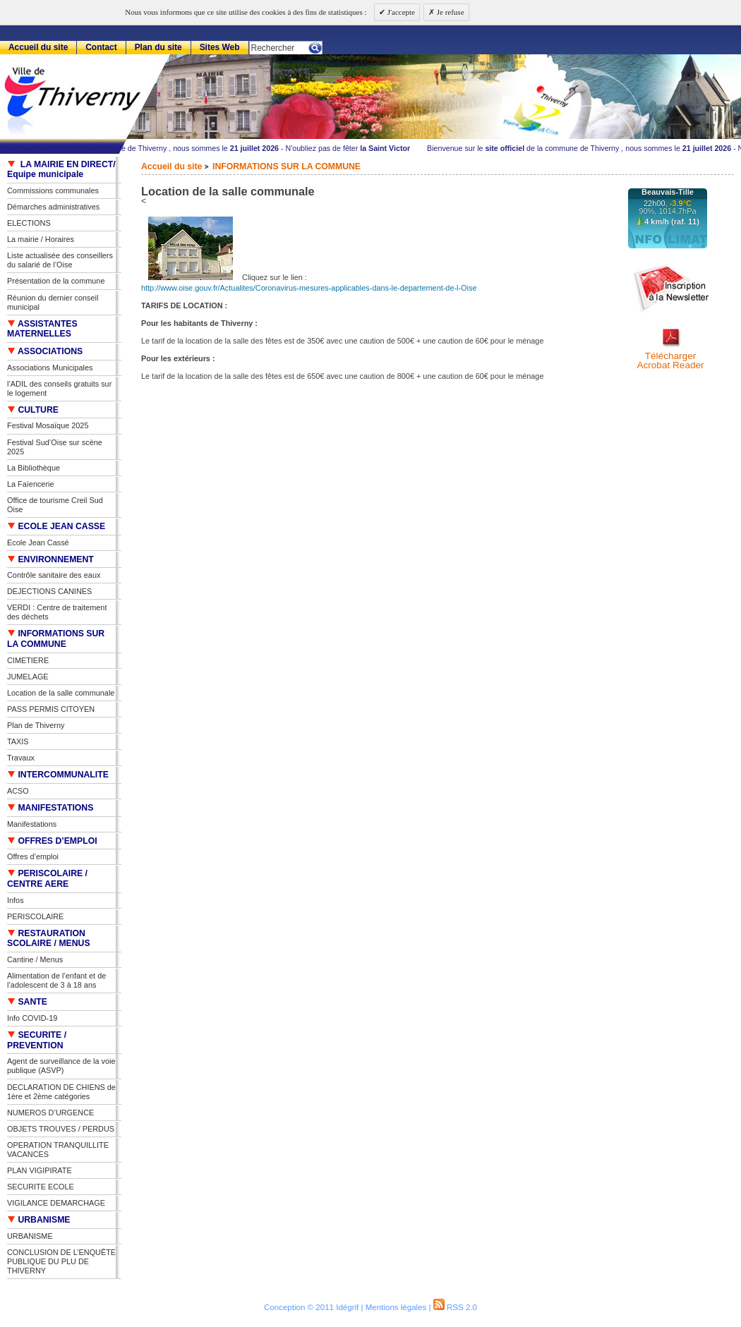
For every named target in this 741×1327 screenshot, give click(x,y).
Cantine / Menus (35, 959)
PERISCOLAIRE (35, 916)
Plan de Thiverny (35, 725)
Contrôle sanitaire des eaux (53, 575)
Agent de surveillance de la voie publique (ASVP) (61, 1065)
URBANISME (39, 1220)
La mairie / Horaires (40, 239)
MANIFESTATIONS (50, 808)
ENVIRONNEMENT (50, 559)
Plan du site (158, 47)
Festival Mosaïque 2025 (47, 425)
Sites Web (220, 47)
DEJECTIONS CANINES (49, 591)
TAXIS (18, 741)
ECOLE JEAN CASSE (56, 526)
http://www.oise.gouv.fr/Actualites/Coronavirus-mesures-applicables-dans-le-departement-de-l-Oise (308, 288)
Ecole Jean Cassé (38, 542)
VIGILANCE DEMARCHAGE (56, 1203)
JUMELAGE (28, 676)
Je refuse (449, 12)
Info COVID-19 (32, 1018)
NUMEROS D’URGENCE (50, 1112)
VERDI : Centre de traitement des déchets (57, 612)
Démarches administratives (53, 206)
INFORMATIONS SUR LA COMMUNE (286, 166)
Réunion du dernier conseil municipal (52, 302)
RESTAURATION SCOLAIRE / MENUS (48, 938)
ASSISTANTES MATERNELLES (42, 329)
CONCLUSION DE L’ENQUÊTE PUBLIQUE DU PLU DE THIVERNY (61, 1261)
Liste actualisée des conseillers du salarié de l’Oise (60, 260)
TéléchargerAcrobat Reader (670, 361)
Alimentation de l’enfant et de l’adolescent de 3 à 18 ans (56, 980)
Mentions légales (396, 1307)
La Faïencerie (30, 484)
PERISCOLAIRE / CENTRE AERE (47, 878)
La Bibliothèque (33, 467)
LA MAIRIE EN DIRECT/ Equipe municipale (61, 169)
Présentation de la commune (55, 281)
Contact (101, 47)
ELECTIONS (29, 223)
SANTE (27, 1002)
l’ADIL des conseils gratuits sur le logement (59, 388)
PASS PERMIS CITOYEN (51, 709)
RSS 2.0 (455, 1307)
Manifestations (31, 824)
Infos (15, 900)
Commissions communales (53, 190)
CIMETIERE (28, 660)
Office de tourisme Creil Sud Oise (55, 505)
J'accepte (400, 12)
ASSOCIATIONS (45, 351)
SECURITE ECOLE (40, 1186)
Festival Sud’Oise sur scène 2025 (54, 447)
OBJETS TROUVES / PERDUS (60, 1129)
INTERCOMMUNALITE (58, 775)
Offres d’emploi (33, 856)
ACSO (18, 791)
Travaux (21, 757)
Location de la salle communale (60, 693)
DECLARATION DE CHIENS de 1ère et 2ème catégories (61, 1092)
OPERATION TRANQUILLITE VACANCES (58, 1149)
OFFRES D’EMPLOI (52, 841)
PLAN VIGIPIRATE (39, 1170)
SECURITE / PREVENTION (36, 1040)
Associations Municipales (50, 367)
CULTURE (33, 410)
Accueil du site (171, 166)
